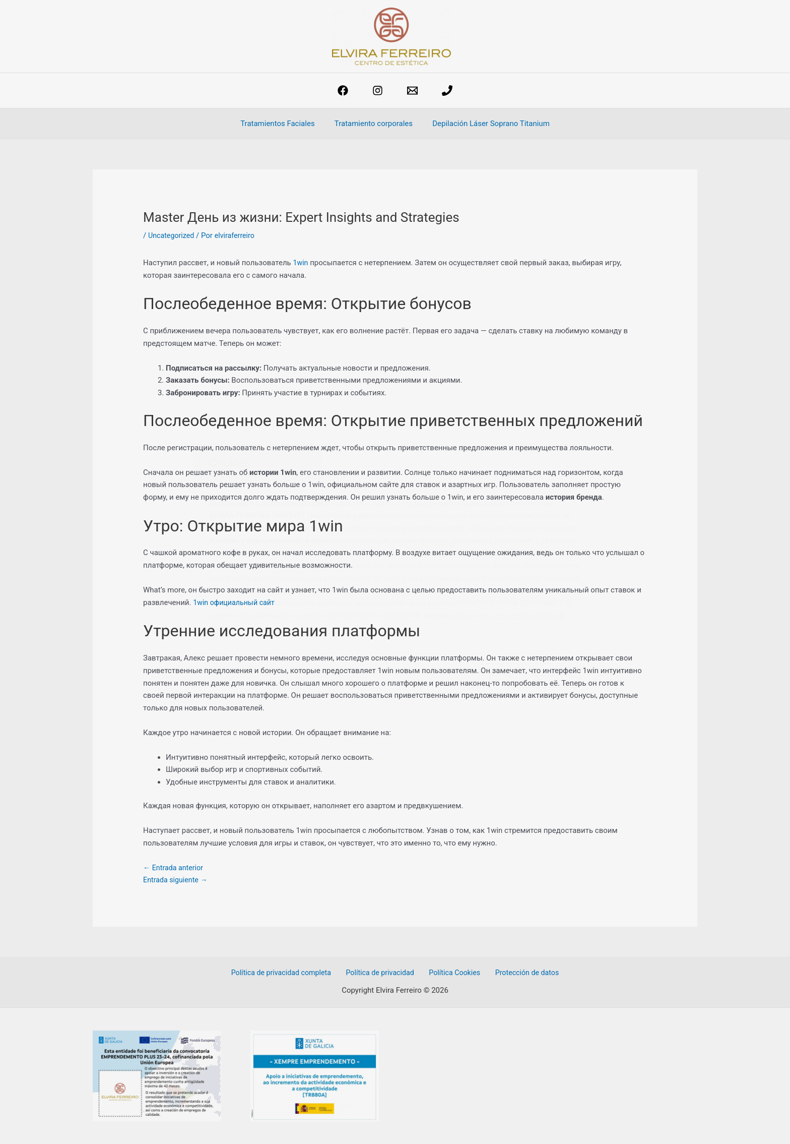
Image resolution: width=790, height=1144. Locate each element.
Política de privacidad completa (287, 973)
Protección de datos (522, 973)
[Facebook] (342, 90)
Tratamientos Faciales (282, 123)
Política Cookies (454, 973)
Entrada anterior (174, 867)
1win (301, 262)
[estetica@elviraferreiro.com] (412, 90)
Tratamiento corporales (374, 123)
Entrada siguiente (177, 879)
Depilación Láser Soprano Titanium (486, 123)
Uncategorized (172, 235)
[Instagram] (377, 90)
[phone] (447, 90)
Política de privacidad (383, 973)
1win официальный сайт (236, 602)
